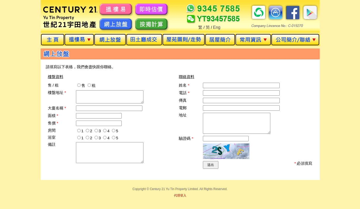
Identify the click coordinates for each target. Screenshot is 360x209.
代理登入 (180, 199)
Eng (216, 27)
